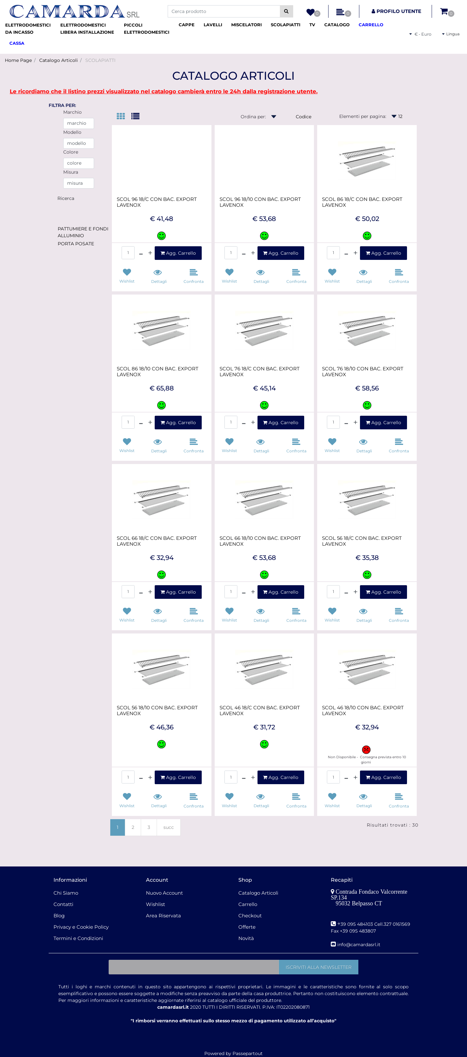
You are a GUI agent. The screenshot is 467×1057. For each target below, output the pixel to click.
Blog (59, 915)
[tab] (124, 116)
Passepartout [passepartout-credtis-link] (248, 1053)
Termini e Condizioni (78, 938)
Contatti (63, 904)
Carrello (247, 904)
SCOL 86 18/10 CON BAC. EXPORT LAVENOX (157, 372)
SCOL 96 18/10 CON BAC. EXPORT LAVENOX (260, 202)
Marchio (72, 112)
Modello (72, 132)
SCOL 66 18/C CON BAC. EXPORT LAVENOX (157, 541)
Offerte (247, 927)
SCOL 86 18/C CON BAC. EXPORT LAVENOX (362, 202)
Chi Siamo (66, 893)
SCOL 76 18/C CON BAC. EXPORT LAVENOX (260, 372)
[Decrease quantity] (141, 253)
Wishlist (155, 904)
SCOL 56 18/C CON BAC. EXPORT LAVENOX (362, 541)
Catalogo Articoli (58, 60)
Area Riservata (163, 915)
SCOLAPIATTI (100, 60)
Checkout (250, 915)
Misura (70, 172)
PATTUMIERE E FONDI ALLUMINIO (83, 232)
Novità (246, 938)
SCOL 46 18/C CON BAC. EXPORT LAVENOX (260, 710)
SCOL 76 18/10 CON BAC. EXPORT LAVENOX (362, 372)
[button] (286, 11)
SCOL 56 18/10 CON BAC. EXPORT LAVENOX (157, 710)
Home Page (18, 60)
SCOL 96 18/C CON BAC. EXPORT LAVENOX (157, 202)
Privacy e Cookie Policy (81, 927)
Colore (70, 152)
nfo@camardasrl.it (359, 944)
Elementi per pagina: (362, 116)
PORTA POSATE (76, 244)
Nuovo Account (164, 893)
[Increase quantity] (150, 253)
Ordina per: (253, 117)
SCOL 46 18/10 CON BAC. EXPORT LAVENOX (363, 710)
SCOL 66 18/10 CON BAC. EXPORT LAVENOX (260, 541)
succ (168, 827)
